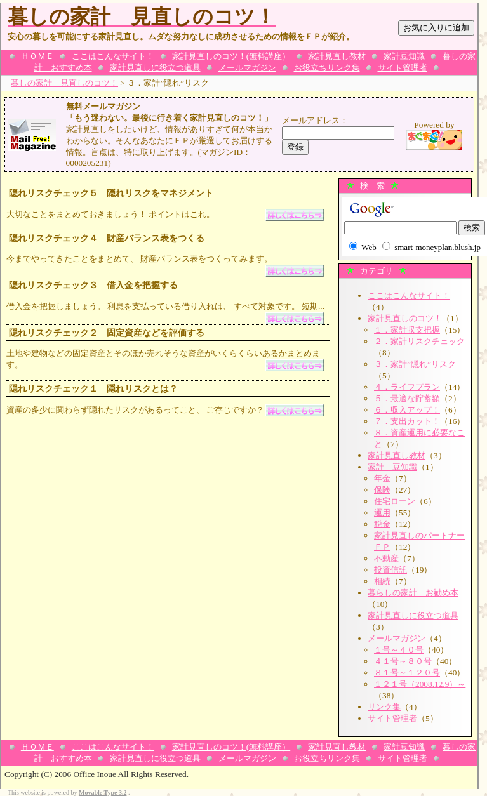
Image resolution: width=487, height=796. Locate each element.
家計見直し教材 (337, 56)
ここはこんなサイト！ (113, 56)
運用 (382, 512)
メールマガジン (247, 67)
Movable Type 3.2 (102, 792)
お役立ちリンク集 (327, 67)
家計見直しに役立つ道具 (155, 67)
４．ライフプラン (407, 387)
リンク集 (384, 707)
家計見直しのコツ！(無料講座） (231, 56)
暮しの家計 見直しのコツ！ (64, 83)
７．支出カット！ (407, 421)
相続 (382, 581)
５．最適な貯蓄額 (407, 398)
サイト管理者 (402, 67)
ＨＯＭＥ (37, 56)
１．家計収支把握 (407, 330)
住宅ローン (394, 501)
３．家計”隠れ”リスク (415, 364)
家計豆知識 (404, 56)
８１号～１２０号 (407, 672)
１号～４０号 (399, 649)
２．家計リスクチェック (419, 341)
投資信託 (390, 569)
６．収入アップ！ (407, 410)
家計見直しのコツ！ (405, 318)
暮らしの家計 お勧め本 (413, 592)
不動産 (386, 558)
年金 (382, 478)
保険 (382, 489)
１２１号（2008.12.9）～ (419, 684)
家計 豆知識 (392, 467)
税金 (382, 524)
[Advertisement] (119, 558)
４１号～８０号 (403, 661)
